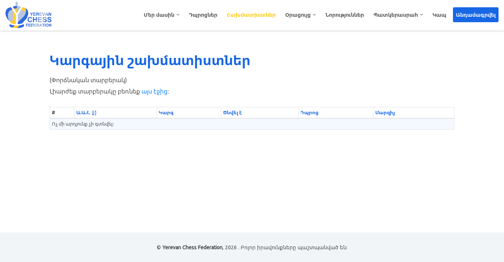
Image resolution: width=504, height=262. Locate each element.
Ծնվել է (232, 112)
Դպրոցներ (203, 14)
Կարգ (166, 112)
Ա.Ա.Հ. (83, 112)
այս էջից (154, 91)
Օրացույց (298, 14)
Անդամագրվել (476, 14)
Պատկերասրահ (395, 14)
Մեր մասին (159, 14)
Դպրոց (309, 112)
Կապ (439, 14)
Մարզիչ (385, 112)
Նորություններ (344, 14)
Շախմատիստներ (251, 14)
